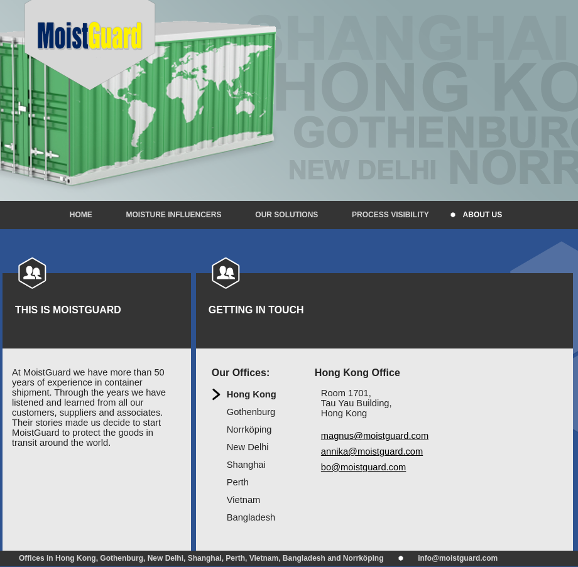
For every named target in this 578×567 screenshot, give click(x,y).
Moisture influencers (174, 214)
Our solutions (286, 214)
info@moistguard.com (458, 558)
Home (81, 214)
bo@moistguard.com (363, 467)
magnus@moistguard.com (374, 436)
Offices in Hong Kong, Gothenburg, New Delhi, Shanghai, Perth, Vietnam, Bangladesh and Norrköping (201, 558)
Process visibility (390, 214)
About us (483, 214)
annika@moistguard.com (372, 451)
